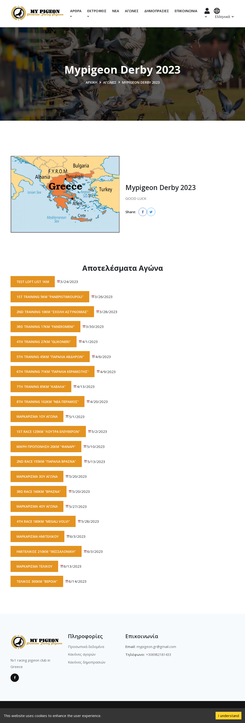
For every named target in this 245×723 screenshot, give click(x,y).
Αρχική (91, 82)
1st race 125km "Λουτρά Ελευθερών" (49, 432)
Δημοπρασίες (156, 11)
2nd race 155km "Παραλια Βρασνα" (47, 462)
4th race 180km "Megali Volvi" (44, 522)
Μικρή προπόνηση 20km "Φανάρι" (46, 447)
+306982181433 (160, 655)
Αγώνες (132, 11)
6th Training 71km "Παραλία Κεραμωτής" (53, 372)
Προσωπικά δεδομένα (86, 648)
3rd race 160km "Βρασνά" (39, 492)
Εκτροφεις (96, 13)
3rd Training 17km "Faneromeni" (46, 327)
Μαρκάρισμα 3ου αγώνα (37, 477)
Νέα (115, 11)
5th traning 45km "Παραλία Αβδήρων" (51, 357)
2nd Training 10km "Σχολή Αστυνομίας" (53, 312)
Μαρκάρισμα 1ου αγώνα (37, 417)
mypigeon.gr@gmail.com (157, 648)
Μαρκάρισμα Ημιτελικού (38, 537)
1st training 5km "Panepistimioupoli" (51, 296)
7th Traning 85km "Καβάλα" (41, 387)
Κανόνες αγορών (82, 655)
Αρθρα (76, 13)
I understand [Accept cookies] (228, 715)
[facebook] (143, 212)
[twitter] (151, 212)
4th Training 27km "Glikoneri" (44, 342)
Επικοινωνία (186, 11)
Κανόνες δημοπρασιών (87, 663)
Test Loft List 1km (33, 281)
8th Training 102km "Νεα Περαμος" (48, 402)
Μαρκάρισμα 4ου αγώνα (37, 507)
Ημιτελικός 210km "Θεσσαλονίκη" (47, 552)
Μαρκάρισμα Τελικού (35, 567)
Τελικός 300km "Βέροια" (37, 583)
